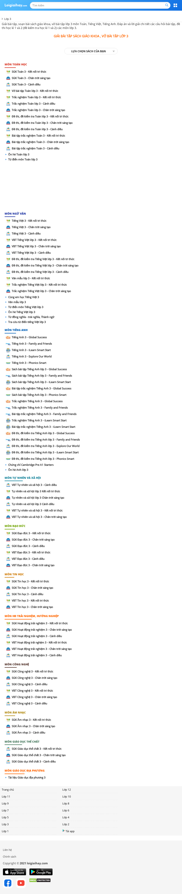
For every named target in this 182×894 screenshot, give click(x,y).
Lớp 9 (5, 803)
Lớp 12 (66, 789)
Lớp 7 (5, 810)
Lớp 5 (5, 817)
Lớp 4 (65, 817)
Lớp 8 (65, 803)
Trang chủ (8, 789)
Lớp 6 (65, 810)
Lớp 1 (5, 831)
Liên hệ (7, 850)
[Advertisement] (91, 187)
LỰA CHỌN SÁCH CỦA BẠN (88, 51)
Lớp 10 (66, 796)
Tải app (68, 831)
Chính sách (9, 856)
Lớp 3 (5, 824)
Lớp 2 (65, 824)
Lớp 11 (6, 796)
